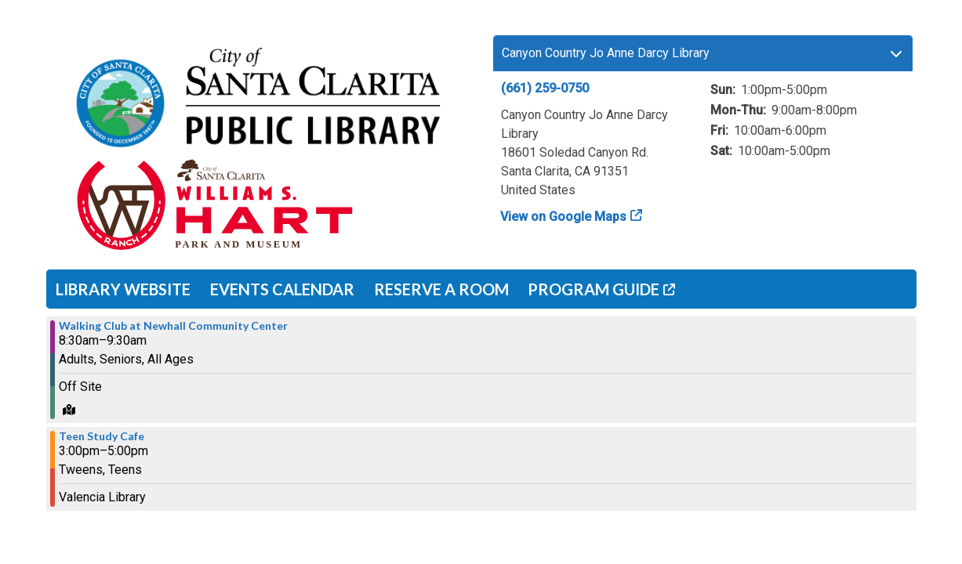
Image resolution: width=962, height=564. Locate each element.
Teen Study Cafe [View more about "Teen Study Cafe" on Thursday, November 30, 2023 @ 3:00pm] (101, 436)
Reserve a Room (441, 289)
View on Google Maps (563, 216)
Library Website (123, 289)
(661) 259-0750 (545, 88)
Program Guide (593, 289)
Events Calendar (282, 289)
